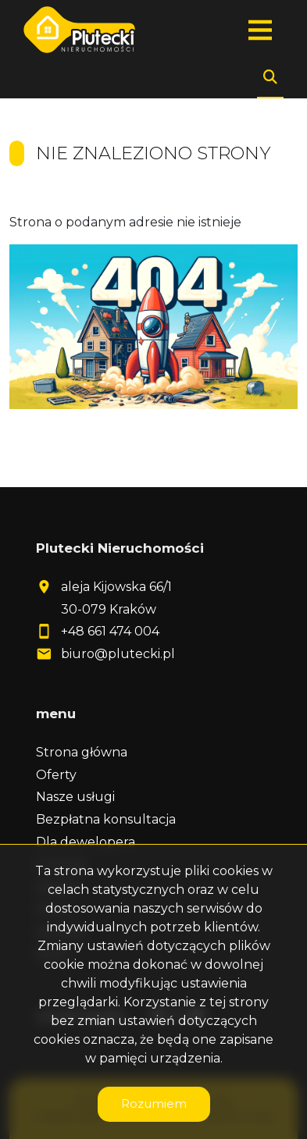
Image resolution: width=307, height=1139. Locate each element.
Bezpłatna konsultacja (106, 819)
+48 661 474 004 (110, 631)
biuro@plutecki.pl (118, 653)
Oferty (56, 774)
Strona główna (81, 752)
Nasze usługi (75, 796)
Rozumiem (154, 1103)
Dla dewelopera (85, 842)
